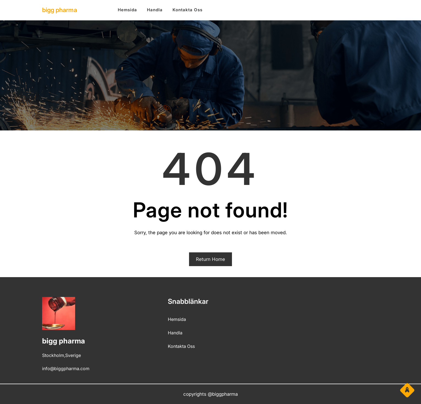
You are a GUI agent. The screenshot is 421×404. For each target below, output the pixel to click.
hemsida (177, 319)
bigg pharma (59, 9)
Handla (175, 332)
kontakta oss (181, 346)
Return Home (210, 259)
